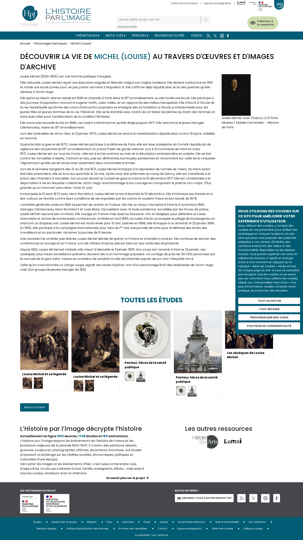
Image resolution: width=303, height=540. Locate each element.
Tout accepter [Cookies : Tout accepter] (269, 301)
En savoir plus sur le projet (125, 478)
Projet (147, 522)
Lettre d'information (184, 3)
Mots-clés (114, 35)
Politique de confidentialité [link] (269, 326)
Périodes (139, 35)
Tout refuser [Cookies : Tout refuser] (269, 309)
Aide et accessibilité (227, 522)
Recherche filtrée (170, 35)
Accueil (25, 43)
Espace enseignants (217, 3)
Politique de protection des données (87, 528)
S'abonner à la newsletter (264, 22)
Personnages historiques (50, 43)
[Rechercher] (158, 19)
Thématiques (86, 35)
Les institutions (257, 522)
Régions (92, 522)
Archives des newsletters (133, 528)
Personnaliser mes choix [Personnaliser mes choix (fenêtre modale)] (269, 317)
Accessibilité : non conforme (151, 535)
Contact (162, 528)
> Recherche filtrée (126, 26)
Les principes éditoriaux (191, 522)
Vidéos (196, 35)
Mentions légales (46, 528)
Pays (109, 522)
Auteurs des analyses (64, 522)
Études (37, 522)
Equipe (164, 522)
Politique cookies (253, 528)
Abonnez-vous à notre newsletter (204, 498)
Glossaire (128, 522)
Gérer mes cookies (222, 528)
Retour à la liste (34, 407)
